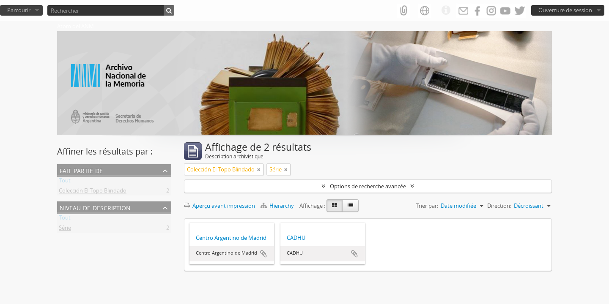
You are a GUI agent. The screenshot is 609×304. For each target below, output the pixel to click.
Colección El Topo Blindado (92, 192)
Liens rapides (445, 10)
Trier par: (427, 205)
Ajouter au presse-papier (263, 254)
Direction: (499, 205)
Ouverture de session (565, 10)
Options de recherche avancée (368, 186)
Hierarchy (278, 205)
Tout (65, 182)
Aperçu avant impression (219, 205)
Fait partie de (81, 170)
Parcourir (18, 10)
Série (65, 229)
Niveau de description (95, 207)
